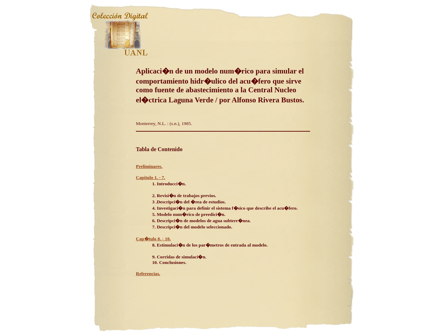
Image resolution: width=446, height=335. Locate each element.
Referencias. (148, 273)
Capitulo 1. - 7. (150, 177)
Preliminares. (149, 166)
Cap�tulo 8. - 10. (153, 238)
